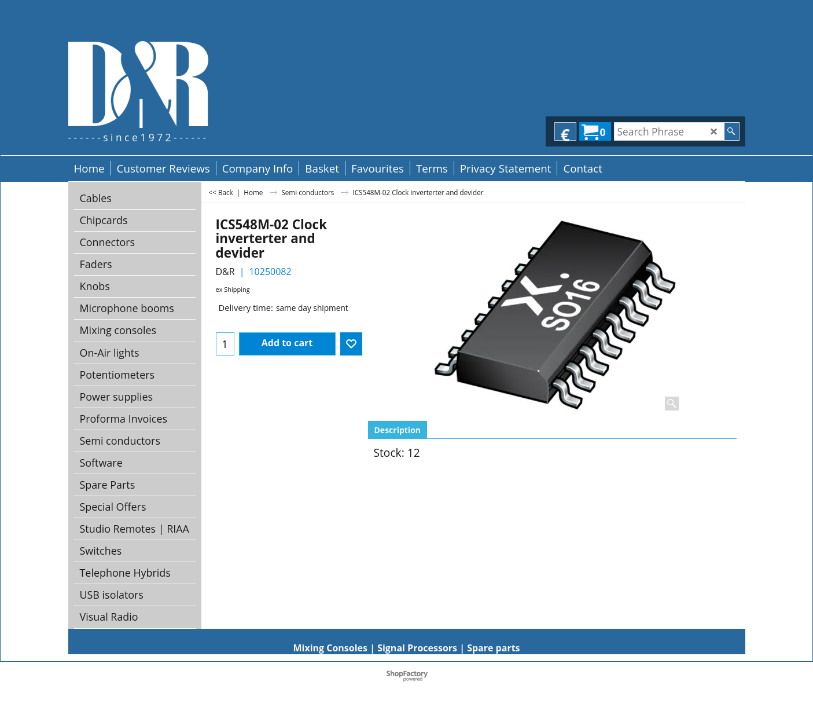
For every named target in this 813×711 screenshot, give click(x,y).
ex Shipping (233, 289)
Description (397, 429)
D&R (225, 271)
